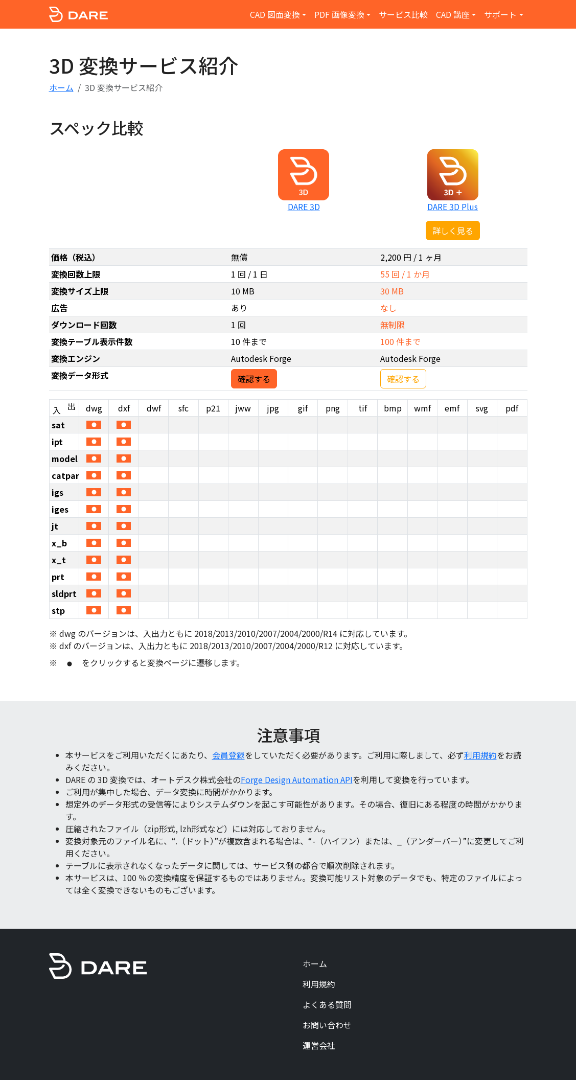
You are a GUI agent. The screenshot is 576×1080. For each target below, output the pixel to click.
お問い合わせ (327, 1025)
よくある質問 (327, 1004)
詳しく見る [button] (452, 230)
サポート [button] (500, 14)
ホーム (61, 87)
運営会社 (319, 1045)
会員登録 (228, 755)
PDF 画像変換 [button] (339, 14)
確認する (254, 379)
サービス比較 (403, 14)
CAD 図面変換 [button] (275, 14)
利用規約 (480, 755)
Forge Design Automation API (297, 779)
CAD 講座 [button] (453, 14)
